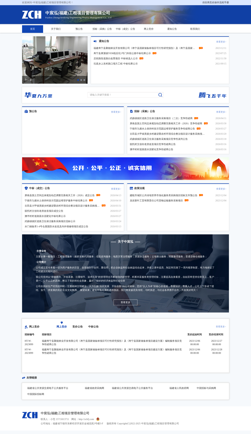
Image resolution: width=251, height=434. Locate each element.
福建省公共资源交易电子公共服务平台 (47, 388)
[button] (78, 80)
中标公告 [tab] (93, 326)
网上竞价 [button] (149, 29)
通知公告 (172, 29)
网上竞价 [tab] (62, 326)
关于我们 (56, 29)
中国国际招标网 (35, 394)
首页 (32, 29)
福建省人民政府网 (179, 388)
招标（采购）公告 (102, 29)
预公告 (79, 29)
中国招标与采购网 (206, 388)
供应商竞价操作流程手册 (215, 2)
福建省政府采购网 (94, 388)
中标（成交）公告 (125, 29)
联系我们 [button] (195, 29)
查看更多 (125, 302)
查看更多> (221, 41)
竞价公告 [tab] (77, 326)
